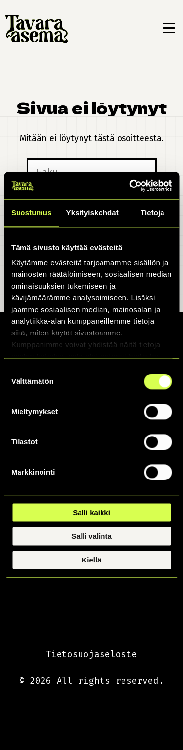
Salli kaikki (91, 512)
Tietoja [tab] (152, 212)
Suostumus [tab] (31, 212)
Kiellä (91, 560)
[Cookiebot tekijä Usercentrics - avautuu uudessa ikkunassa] (130, 185)
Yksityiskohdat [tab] (92, 212)
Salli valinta (91, 536)
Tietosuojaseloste (91, 654)
